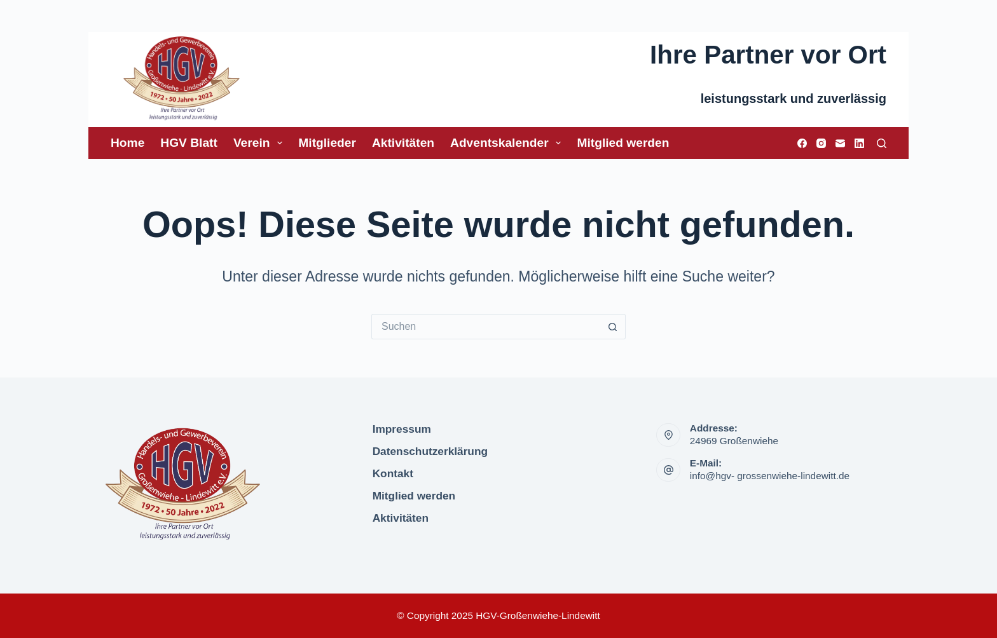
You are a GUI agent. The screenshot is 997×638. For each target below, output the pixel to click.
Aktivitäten (403, 142)
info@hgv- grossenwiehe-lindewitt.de (769, 475)
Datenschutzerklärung (430, 451)
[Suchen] (881, 143)
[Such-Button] (613, 326)
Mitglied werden (623, 142)
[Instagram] (821, 143)
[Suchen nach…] (485, 326)
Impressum (402, 429)
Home (127, 142)
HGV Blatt (188, 142)
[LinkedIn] (859, 143)
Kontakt (393, 473)
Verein (260, 143)
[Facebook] (802, 143)
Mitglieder (327, 142)
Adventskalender (508, 143)
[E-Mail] (840, 143)
